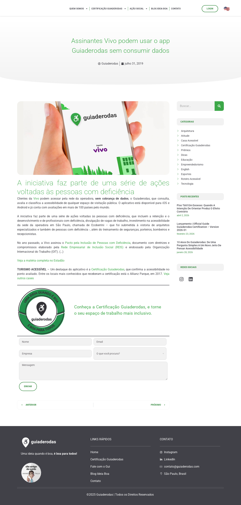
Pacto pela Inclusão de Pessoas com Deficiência (97, 243)
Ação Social (139, 9)
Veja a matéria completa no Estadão (40, 260)
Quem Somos (78, 9)
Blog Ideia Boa (159, 8)
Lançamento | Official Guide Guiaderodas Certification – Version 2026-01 (198, 226)
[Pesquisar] (219, 106)
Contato (176, 8)
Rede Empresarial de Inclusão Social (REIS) (92, 247)
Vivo (36, 198)
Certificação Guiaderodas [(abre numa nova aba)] (107, 269)
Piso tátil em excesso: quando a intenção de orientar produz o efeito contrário (198, 208)
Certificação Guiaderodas (108, 9)
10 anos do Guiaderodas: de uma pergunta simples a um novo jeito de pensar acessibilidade (199, 245)
